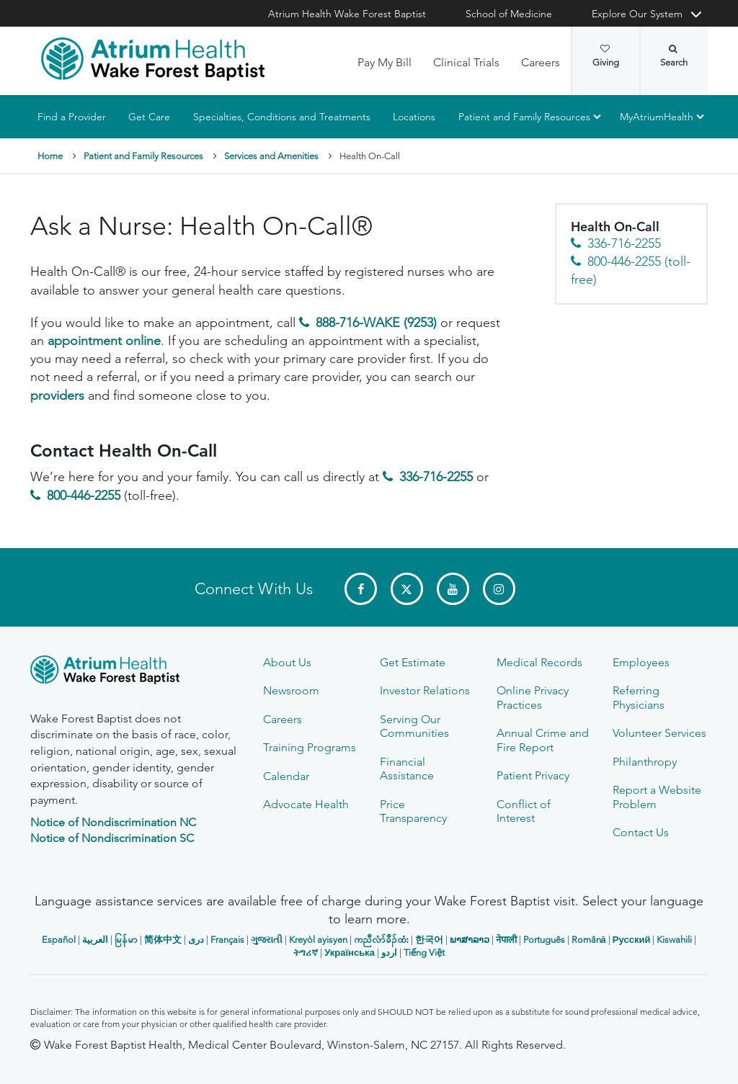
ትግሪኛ (305, 952)
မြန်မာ (126, 939)
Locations (414, 116)
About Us (287, 662)
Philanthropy (645, 762)
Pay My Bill (384, 62)
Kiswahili (674, 939)
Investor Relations (425, 690)
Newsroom (291, 690)
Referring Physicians (638, 697)
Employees (641, 662)
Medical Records (539, 662)
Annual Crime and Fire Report (543, 739)
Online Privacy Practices (533, 697)
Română (589, 939)
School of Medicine (509, 13)
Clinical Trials (466, 62)
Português (544, 939)
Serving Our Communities (414, 726)
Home (50, 156)
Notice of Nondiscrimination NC (113, 822)
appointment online (104, 341)
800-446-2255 (83, 495)
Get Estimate (412, 662)
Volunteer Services (659, 733)
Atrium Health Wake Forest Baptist (347, 13)
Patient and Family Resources (524, 116)
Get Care (149, 116)
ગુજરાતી (267, 939)
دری (196, 939)
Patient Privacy (533, 775)
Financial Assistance (407, 768)
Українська (349, 952)
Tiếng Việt (424, 952)
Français (227, 939)
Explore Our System (637, 13)
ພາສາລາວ (469, 939)
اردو (389, 952)
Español (59, 939)
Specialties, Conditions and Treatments (281, 116)
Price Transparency (413, 811)
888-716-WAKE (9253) (376, 323)
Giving (605, 56)
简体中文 (163, 939)
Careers (540, 62)
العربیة (95, 939)
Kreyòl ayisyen (318, 939)
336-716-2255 (436, 477)
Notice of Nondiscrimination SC (112, 838)
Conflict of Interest (524, 811)
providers (57, 395)
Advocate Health (306, 804)
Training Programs (309, 747)
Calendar (286, 776)
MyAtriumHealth (656, 116)
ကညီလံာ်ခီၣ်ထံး (381, 939)
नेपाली (506, 939)
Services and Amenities (271, 156)
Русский (632, 939)
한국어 (429, 939)
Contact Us (641, 832)
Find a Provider (71, 116)
